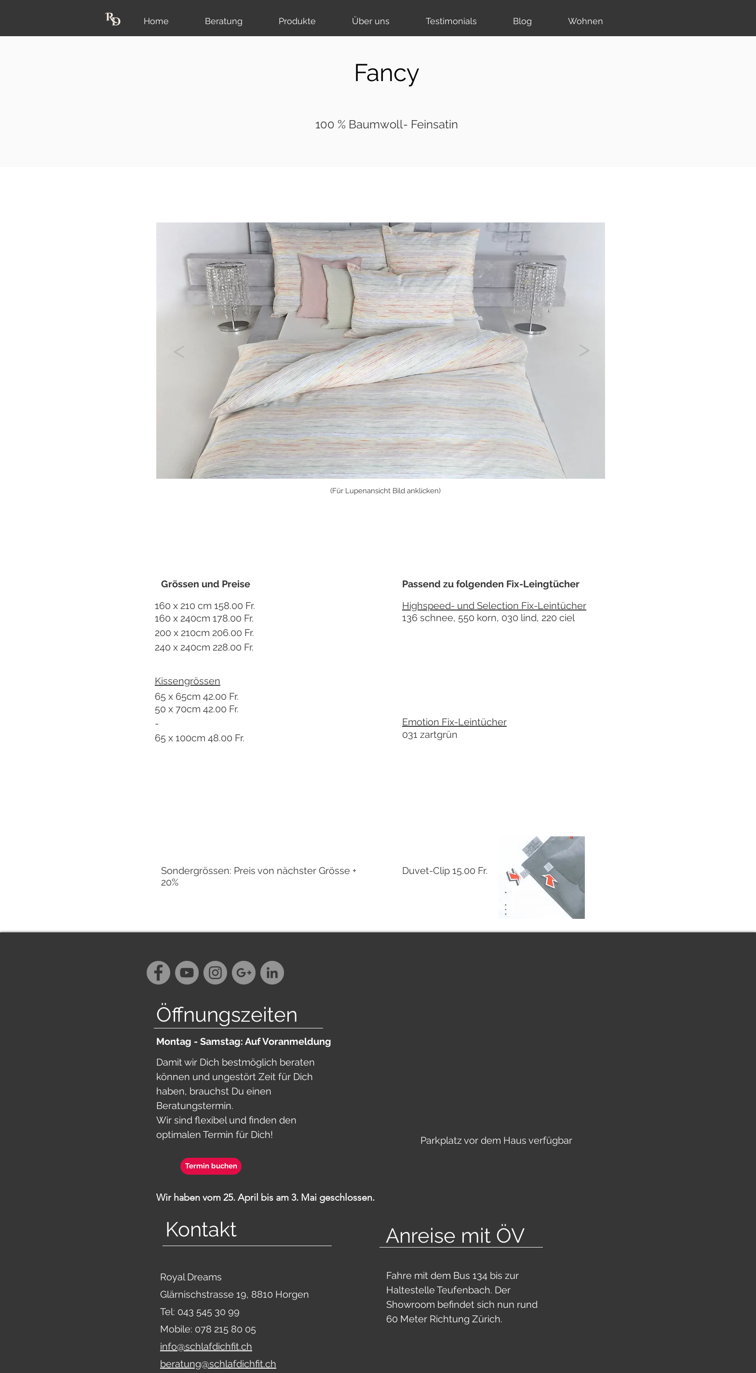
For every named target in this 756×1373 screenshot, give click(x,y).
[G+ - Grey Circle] (244, 973)
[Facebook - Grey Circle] (158, 973)
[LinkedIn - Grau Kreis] (272, 973)
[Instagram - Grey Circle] (215, 973)
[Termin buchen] (211, 1166)
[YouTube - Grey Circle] (187, 973)
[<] (179, 350)
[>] (584, 348)
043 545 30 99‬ (209, 1312)
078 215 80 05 (225, 1329)
